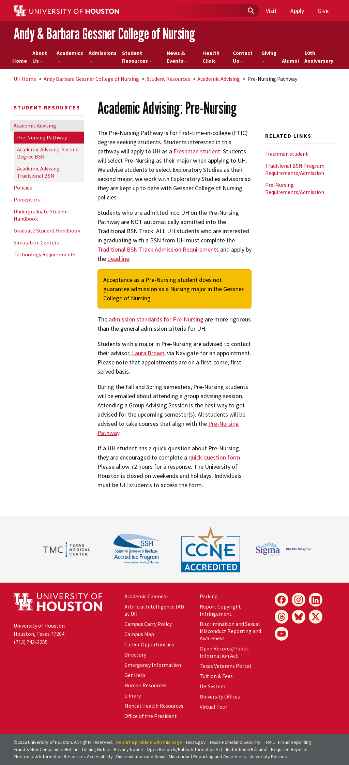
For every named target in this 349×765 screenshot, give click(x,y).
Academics (70, 56)
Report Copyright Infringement (220, 610)
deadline (118, 258)
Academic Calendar (146, 596)
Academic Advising (218, 78)
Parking (209, 596)
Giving (268, 56)
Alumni (290, 61)
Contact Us (243, 57)
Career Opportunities (149, 644)
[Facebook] (281, 599)
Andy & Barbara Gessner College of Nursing (104, 33)
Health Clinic (210, 57)
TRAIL (269, 742)
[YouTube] (281, 634)
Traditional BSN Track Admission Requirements (158, 249)
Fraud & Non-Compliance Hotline (46, 749)
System (212, 686)
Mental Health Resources (153, 705)
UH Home (25, 78)
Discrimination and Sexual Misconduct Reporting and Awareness (230, 631)
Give (323, 11)
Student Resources (136, 57)
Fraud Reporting (294, 742)
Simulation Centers (36, 242)
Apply (297, 11)
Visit (271, 11)
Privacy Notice (128, 749)
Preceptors (27, 199)
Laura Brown (148, 353)
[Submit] (250, 11)
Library (132, 695)
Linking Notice (96, 749)
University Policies (268, 756)
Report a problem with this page (149, 742)
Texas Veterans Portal (225, 665)
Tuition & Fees (216, 676)
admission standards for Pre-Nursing (156, 319)
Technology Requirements (44, 254)
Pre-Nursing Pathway (42, 137)
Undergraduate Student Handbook (41, 215)
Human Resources (145, 685)
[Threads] (281, 617)
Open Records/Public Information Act (224, 652)
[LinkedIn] (315, 599)
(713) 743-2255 (31, 642)
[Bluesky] (298, 617)
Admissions (103, 56)
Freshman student (196, 151)
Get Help (134, 675)
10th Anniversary (318, 57)
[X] (315, 617)
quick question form (214, 457)
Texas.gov (195, 742)
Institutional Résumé (247, 749)
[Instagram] (298, 599)
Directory (135, 654)
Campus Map (139, 634)
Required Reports (289, 749)
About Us (39, 57)
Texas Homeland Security (234, 742)
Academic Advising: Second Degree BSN (47, 153)
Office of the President (150, 715)
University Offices (220, 696)
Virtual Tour (213, 706)
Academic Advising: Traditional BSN (39, 172)
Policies (23, 187)
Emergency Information (152, 664)
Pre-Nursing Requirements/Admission (294, 188)
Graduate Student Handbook (47, 230)
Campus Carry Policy (148, 623)
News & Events (177, 57)
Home (19, 61)
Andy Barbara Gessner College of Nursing (91, 78)
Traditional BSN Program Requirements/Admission (294, 169)
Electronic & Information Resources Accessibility (63, 756)
